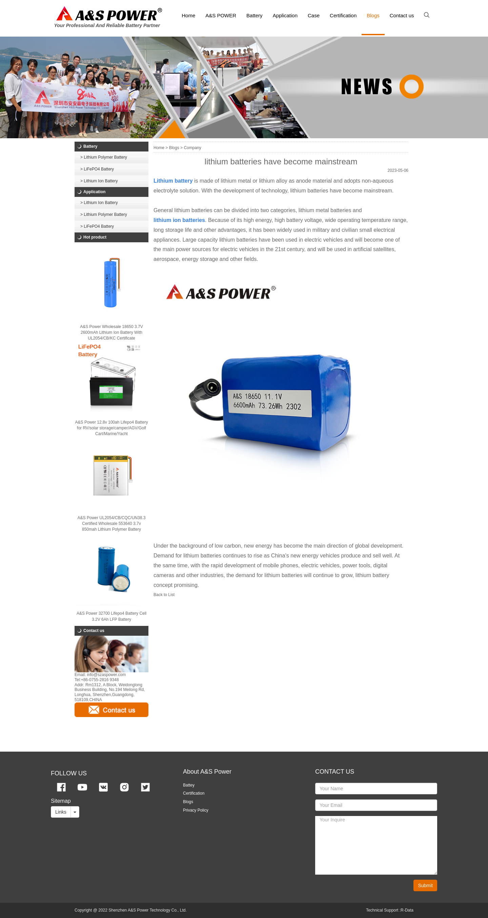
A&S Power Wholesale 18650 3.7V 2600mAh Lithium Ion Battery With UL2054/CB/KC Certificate (111, 332)
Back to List (164, 594)
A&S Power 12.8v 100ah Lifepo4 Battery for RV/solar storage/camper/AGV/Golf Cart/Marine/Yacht (111, 428)
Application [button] (285, 15)
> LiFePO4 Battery (97, 169)
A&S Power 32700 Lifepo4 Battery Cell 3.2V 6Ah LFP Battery (111, 616)
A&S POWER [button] (220, 15)
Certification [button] (343, 15)
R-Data (407, 910)
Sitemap (61, 801)
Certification (193, 793)
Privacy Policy (195, 810)
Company (192, 147)
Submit (425, 885)
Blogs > (176, 147)
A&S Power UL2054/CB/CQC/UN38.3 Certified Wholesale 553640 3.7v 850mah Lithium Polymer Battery (112, 523)
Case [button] (314, 15)
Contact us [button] (402, 15)
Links (60, 812)
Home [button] (188, 15)
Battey (189, 785)
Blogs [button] (373, 15)
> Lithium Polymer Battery (103, 157)
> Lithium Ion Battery (99, 181)
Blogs (188, 801)
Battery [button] (254, 15)
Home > (161, 147)
